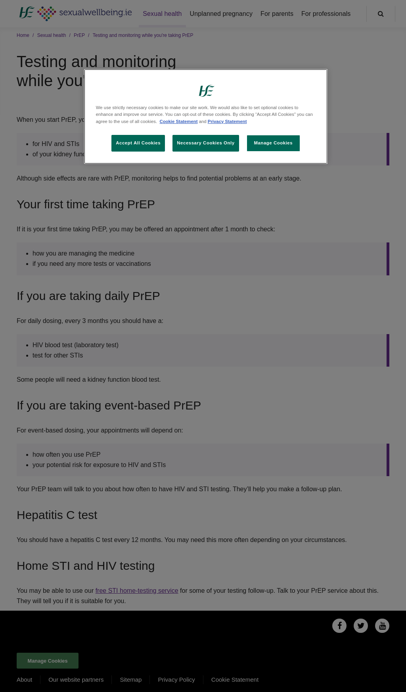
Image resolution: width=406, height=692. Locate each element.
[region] (205, 116)
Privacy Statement (227, 121)
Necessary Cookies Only (205, 142)
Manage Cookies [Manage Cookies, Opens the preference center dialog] (273, 142)
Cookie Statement (178, 121)
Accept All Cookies (138, 142)
